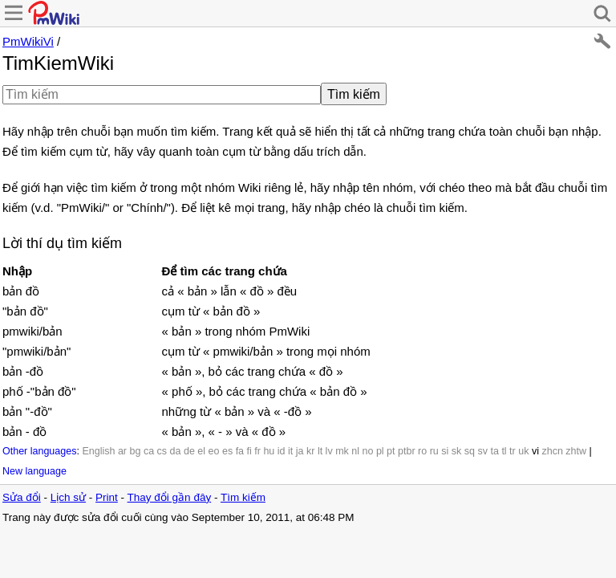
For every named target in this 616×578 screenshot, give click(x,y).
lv (329, 451)
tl (503, 451)
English (98, 451)
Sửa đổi (21, 497)
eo (214, 451)
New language (34, 471)
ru (434, 451)
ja (300, 451)
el (201, 451)
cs (162, 451)
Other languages (39, 451)
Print (106, 497)
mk (342, 451)
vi (535, 451)
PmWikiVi (28, 41)
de (189, 451)
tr (512, 451)
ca (149, 451)
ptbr (406, 451)
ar (122, 451)
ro (422, 451)
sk (457, 451)
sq (469, 451)
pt (391, 451)
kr (310, 451)
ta (494, 451)
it (290, 451)
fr (257, 451)
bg (134, 451)
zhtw (575, 451)
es (227, 451)
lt (320, 451)
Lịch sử (68, 497)
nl (355, 451)
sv (482, 451)
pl (380, 451)
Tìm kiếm (243, 497)
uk (523, 451)
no (368, 451)
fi (249, 451)
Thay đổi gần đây (170, 497)
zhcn (551, 451)
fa (240, 451)
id (282, 451)
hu (268, 451)
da (175, 451)
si (444, 451)
